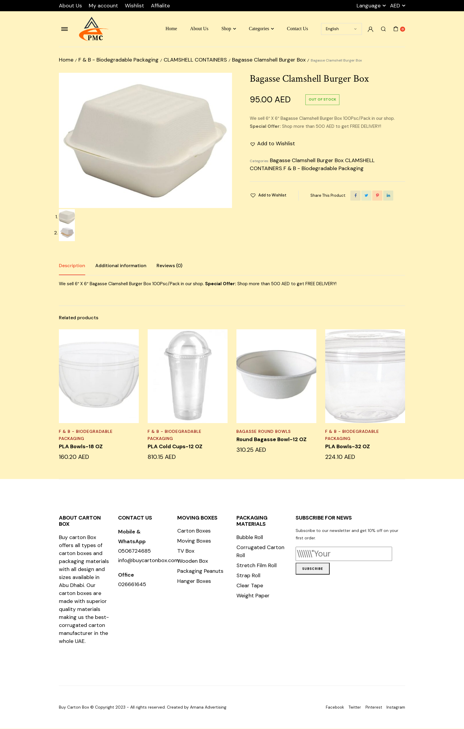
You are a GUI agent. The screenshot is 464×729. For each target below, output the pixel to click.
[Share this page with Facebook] (355, 196)
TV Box (185, 551)
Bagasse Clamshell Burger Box (269, 59)
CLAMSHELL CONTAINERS (195, 59)
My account (103, 5)
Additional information (120, 266)
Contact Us (297, 28)
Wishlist (134, 5)
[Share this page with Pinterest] (377, 196)
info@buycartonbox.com (148, 561)
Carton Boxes (194, 531)
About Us (70, 5)
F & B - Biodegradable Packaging (118, 59)
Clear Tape (249, 585)
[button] (272, 144)
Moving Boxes (194, 541)
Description (72, 266)
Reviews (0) (169, 266)
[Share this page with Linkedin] (388, 196)
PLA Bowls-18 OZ (81, 446)
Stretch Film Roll (256, 565)
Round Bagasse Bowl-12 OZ (271, 439)
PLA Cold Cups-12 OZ (175, 446)
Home (171, 28)
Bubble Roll (249, 537)
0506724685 (134, 551)
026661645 (132, 584)
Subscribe (312, 569)
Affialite (160, 5)
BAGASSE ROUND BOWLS (263, 431)
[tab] (72, 266)
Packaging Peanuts (200, 571)
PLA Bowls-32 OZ (347, 446)
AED (395, 5)
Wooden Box (192, 561)
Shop (226, 28)
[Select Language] (341, 29)
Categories (259, 28)
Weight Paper (253, 595)
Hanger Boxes (194, 581)
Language (369, 5)
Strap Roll (248, 575)
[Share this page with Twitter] (366, 196)
